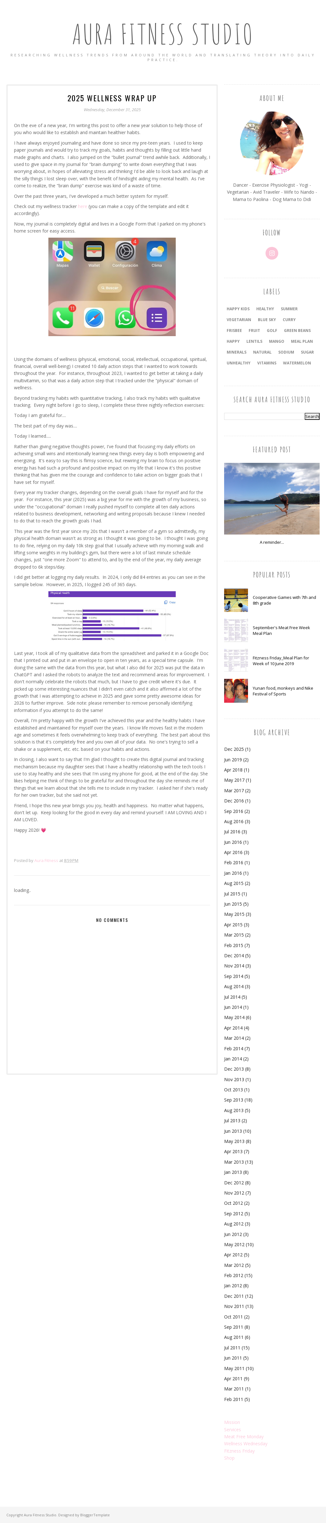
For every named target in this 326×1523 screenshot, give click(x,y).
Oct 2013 (233, 1090)
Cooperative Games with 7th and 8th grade (284, 600)
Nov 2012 (234, 1193)
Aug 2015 (234, 883)
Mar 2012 (234, 1265)
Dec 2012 (234, 1183)
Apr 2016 (233, 852)
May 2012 (234, 1244)
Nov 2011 (234, 1306)
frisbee (234, 330)
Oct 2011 (233, 1317)
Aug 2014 (234, 986)
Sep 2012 (233, 1213)
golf (272, 330)
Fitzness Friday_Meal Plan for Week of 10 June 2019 (281, 660)
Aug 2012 (234, 1224)
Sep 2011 (233, 1327)
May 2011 (234, 1368)
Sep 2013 (233, 1100)
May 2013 (234, 1141)
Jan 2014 (233, 1059)
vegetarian (239, 319)
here (82, 206)
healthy (265, 309)
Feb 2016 (233, 862)
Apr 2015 (233, 925)
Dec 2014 (234, 955)
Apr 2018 (233, 770)
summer (289, 309)
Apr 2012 (233, 1255)
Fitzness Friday (239, 1451)
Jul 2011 (232, 1348)
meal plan (302, 341)
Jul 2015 (232, 894)
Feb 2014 (233, 1048)
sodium (286, 352)
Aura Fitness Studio (163, 33)
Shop (229, 1458)
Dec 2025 (234, 749)
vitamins (266, 363)
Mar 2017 (234, 790)
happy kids (238, 309)
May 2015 (234, 914)
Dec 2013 (234, 1069)
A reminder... (272, 542)
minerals (236, 352)
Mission (232, 1422)
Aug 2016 (234, 821)
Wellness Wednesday (245, 1443)
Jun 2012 (233, 1234)
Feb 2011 (233, 1399)
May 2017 (234, 780)
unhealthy (239, 363)
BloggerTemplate (95, 1514)
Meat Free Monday (244, 1436)
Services (232, 1429)
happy (233, 341)
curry (289, 319)
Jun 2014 (233, 1007)
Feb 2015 (233, 945)
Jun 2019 (233, 760)
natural (262, 352)
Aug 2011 (234, 1337)
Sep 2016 (233, 811)
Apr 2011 (233, 1379)
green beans (297, 330)
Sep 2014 (233, 976)
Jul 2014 (232, 997)
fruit (254, 330)
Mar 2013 (234, 1162)
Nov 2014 (234, 966)
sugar (307, 352)
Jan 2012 (233, 1285)
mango (276, 341)
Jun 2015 (233, 904)
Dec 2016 (234, 801)
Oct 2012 (233, 1203)
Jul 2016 (232, 832)
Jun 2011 (233, 1358)
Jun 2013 (233, 1131)
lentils (254, 341)
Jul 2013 (232, 1120)
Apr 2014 (233, 1028)
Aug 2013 (234, 1110)
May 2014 (234, 1017)
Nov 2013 (234, 1079)
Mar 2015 (234, 935)
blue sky (267, 319)
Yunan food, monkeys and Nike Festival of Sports (283, 691)
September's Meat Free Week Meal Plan (281, 630)
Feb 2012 (233, 1275)
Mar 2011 (234, 1389)
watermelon (297, 363)
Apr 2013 (233, 1151)
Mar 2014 (234, 1038)
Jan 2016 (233, 873)
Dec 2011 (234, 1296)
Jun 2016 (233, 842)
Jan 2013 (233, 1172)
